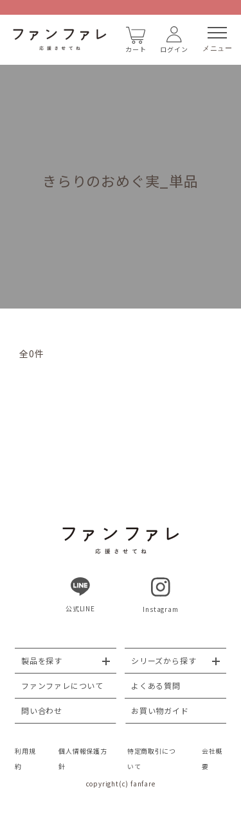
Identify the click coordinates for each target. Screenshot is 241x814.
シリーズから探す (163, 660)
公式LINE (80, 595)
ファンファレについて (62, 685)
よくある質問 (156, 685)
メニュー (217, 39)
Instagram (160, 595)
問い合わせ (41, 710)
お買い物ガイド (160, 710)
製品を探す (41, 660)
